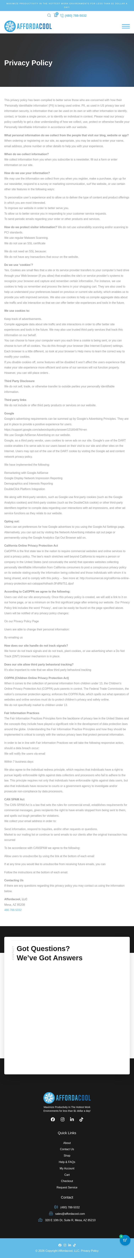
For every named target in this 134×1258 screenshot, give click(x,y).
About (67, 1142)
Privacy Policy (90, 1250)
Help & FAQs (67, 1162)
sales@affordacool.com (67, 1213)
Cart (67, 1174)
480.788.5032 (13, 910)
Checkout (67, 1181)
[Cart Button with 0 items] (125, 1240)
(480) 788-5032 (73, 15)
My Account (67, 1168)
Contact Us (67, 1149)
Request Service (67, 1187)
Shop (67, 1155)
